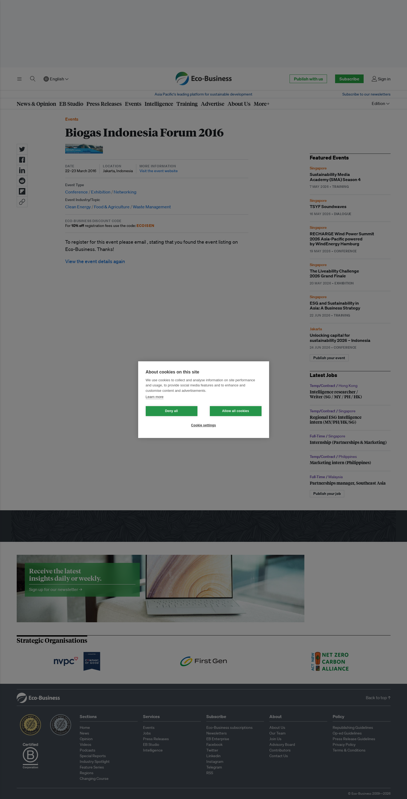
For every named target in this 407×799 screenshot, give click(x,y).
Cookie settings (203, 425)
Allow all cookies (235, 411)
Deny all (171, 411)
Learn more (155, 397)
